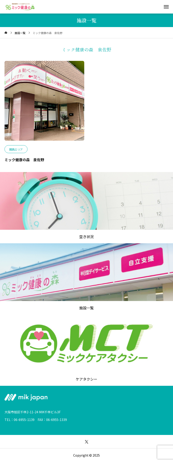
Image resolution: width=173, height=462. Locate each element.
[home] (6, 33)
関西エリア (16, 149)
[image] (44, 103)
